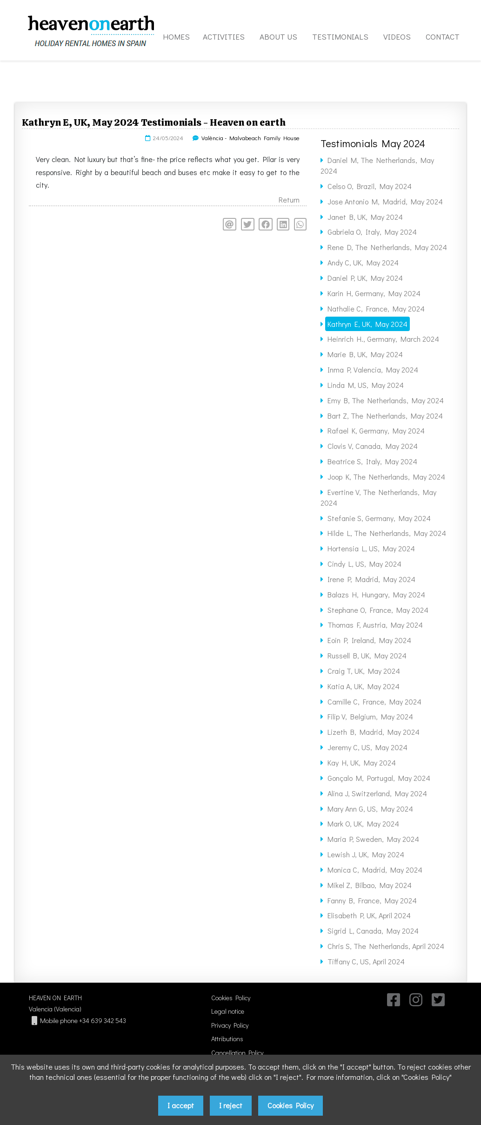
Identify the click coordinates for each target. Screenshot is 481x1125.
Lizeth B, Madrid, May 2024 (373, 732)
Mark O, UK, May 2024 (363, 823)
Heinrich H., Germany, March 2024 (383, 339)
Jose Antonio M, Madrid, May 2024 (385, 201)
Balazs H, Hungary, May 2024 (376, 594)
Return (289, 199)
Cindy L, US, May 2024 (364, 564)
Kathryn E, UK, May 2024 (367, 324)
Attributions (227, 1038)
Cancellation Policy (237, 1052)
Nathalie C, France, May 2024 (376, 308)
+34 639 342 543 (102, 1020)
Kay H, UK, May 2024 (361, 762)
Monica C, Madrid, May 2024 (374, 869)
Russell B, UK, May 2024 (367, 655)
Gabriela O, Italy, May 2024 (372, 232)
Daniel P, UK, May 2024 (365, 278)
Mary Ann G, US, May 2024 (370, 808)
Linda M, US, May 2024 (365, 385)
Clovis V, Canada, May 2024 (372, 446)
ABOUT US (278, 36)
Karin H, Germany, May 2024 (374, 293)
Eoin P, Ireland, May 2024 (369, 640)
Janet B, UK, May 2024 (365, 217)
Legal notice (227, 1011)
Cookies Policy (230, 997)
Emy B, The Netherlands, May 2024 (385, 400)
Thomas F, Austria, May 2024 (375, 625)
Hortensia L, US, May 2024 (371, 548)
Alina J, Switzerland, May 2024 (377, 793)
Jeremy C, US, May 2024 (367, 747)
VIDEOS (397, 36)
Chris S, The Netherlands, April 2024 (385, 946)
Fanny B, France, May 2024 (372, 900)
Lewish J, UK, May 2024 (365, 854)
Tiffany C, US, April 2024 (366, 961)
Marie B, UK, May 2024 (365, 354)
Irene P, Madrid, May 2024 (371, 579)
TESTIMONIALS (340, 36)
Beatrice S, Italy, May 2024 (372, 461)
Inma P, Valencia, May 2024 (372, 369)
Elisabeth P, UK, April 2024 (369, 915)
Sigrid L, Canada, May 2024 (373, 930)
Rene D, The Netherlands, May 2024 (387, 247)
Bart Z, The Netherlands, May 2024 (385, 415)
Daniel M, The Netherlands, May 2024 (377, 165)
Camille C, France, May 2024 (374, 701)
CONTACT (443, 36)
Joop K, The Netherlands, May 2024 (386, 476)
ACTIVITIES (224, 36)
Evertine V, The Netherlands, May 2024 (378, 497)
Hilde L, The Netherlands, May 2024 (386, 533)
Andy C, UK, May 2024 (363, 262)
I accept (180, 1105)
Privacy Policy (229, 1025)
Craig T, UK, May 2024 (363, 671)
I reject (230, 1105)
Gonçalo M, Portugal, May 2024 (378, 778)
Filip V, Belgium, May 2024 (370, 716)
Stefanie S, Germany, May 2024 (379, 518)
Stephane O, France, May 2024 (377, 610)
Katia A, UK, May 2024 (363, 686)
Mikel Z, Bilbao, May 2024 (369, 885)
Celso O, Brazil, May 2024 (369, 186)
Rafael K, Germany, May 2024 (376, 430)
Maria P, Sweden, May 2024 (373, 839)
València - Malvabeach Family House (250, 138)
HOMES (176, 36)
